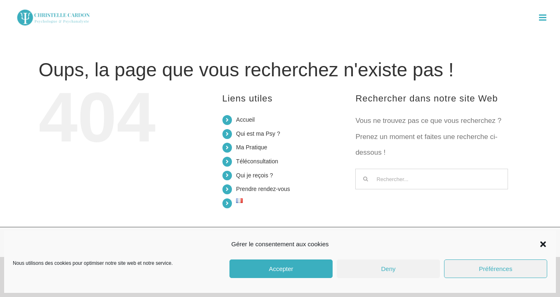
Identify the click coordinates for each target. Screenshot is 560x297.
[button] (543, 244)
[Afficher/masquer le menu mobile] (543, 17)
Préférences (496, 268)
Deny (388, 268)
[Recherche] (365, 179)
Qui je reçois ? (254, 175)
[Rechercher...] (431, 179)
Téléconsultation (257, 161)
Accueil (245, 119)
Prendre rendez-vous (263, 189)
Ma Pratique (251, 147)
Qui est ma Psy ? (258, 133)
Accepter (281, 268)
